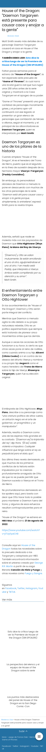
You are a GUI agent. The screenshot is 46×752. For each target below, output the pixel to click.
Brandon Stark (13, 36)
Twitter (21, 588)
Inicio (4, 737)
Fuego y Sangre (33, 573)
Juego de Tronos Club (18, 737)
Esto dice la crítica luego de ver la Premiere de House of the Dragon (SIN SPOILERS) (22, 61)
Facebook (10, 588)
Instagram (31, 588)
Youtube (34, 746)
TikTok (12, 591)
